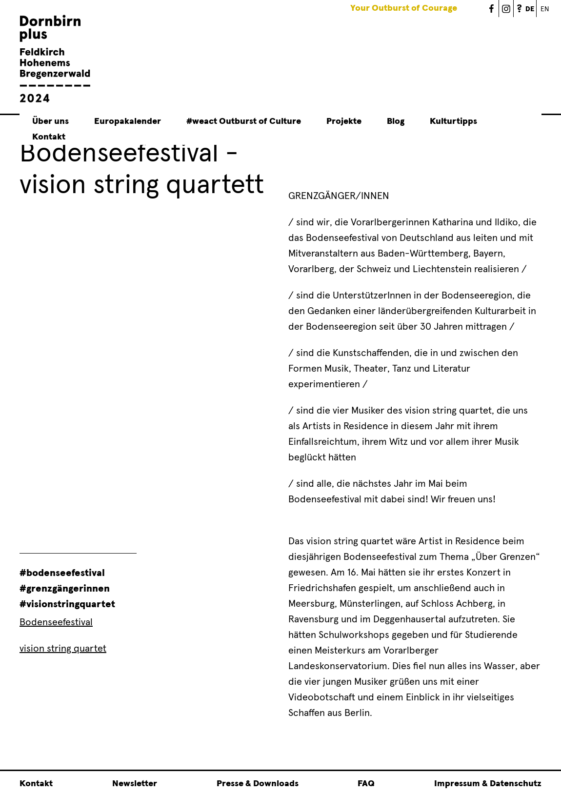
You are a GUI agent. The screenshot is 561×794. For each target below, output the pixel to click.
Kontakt (48, 137)
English (544, 8)
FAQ (521, 8)
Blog (395, 121)
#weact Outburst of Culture (243, 121)
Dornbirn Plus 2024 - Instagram (506, 8)
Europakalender (127, 121)
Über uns (50, 121)
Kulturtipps (453, 121)
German (536, 3)
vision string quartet (63, 649)
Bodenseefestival (56, 622)
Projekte (343, 121)
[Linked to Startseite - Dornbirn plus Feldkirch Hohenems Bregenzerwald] (55, 101)
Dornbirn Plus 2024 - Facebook (491, 8)
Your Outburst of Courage (403, 8)
